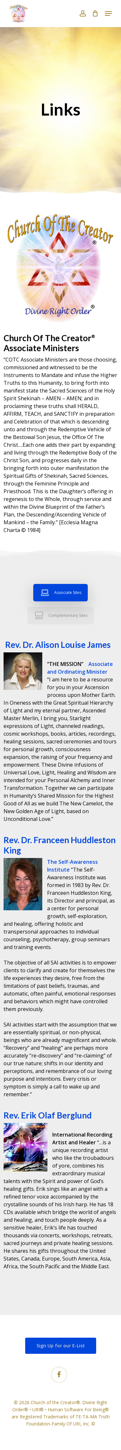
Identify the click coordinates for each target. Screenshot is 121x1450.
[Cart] (95, 13)
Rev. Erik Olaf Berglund (48, 1115)
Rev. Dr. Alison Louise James (57, 644)
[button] (108, 13)
